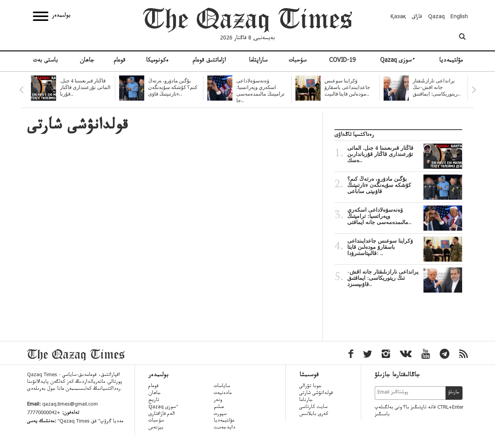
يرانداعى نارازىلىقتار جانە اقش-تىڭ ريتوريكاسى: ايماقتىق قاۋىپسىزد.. (404, 278)
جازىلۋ (454, 392)
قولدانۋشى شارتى (316, 393)
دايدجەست (225, 428)
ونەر (218, 400)
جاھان (87, 61)
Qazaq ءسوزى (397, 61)
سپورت (220, 414)
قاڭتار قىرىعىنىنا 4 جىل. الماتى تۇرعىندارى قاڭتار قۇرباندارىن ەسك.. (404, 154)
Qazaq (436, 17)
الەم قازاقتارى (161, 414)
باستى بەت (45, 61)
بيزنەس (156, 428)
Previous (21, 90)
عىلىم (219, 407)
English (459, 17)
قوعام (119, 61)
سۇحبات (297, 61)
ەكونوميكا (157, 61)
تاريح (153, 400)
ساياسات (222, 386)
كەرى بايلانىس (313, 414)
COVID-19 (342, 61)
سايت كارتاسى (313, 407)
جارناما (306, 400)
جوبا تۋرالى (310, 386)
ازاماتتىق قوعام (209, 61)
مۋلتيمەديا (451, 61)
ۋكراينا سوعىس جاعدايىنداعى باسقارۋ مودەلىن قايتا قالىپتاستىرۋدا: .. (404, 247)
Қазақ (398, 17)
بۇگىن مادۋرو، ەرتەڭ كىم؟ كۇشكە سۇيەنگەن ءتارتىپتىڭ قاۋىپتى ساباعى (404, 185)
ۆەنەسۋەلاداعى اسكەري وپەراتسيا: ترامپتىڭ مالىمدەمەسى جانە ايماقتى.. (404, 216)
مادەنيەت (223, 393)
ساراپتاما (258, 61)
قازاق (417, 17)
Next (474, 90)
